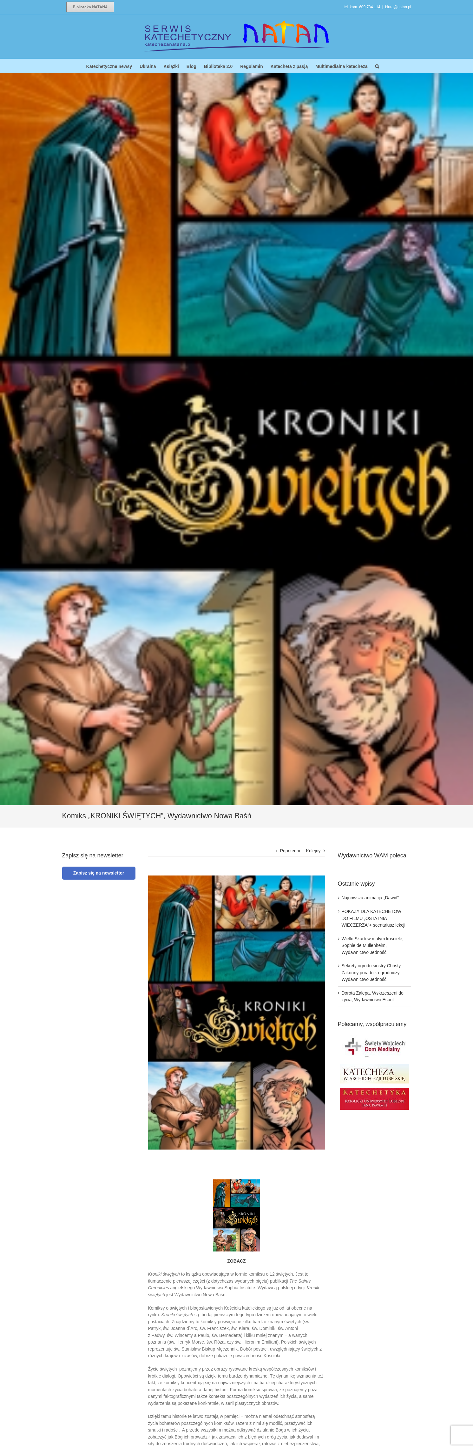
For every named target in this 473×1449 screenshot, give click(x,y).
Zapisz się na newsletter (98, 872)
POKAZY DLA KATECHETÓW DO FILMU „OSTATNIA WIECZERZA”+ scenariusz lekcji (373, 918)
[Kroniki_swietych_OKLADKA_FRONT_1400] (236, 1012)
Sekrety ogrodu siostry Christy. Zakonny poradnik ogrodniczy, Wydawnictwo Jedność (372, 972)
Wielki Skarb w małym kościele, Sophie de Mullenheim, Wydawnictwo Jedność (373, 945)
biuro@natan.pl (398, 7)
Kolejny (313, 850)
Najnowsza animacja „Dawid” (370, 897)
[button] (377, 66)
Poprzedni (290, 850)
